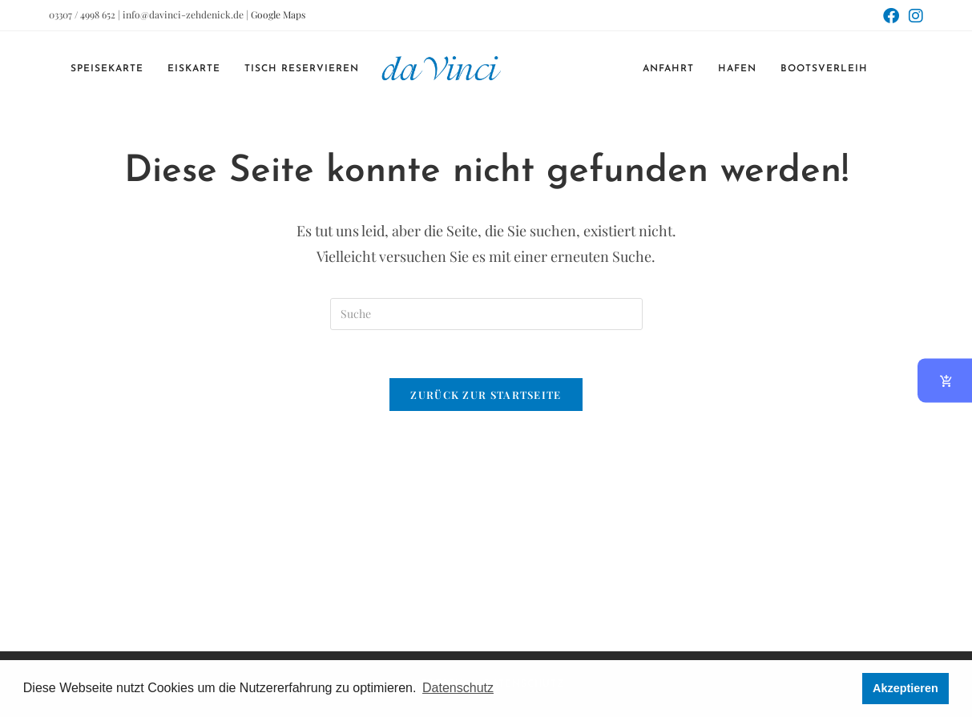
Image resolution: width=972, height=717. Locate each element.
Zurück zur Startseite (485, 394)
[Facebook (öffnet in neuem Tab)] (891, 15)
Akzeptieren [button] (905, 688)
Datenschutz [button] (458, 688)
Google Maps (278, 14)
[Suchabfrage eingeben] (486, 314)
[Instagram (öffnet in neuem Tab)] (913, 15)
